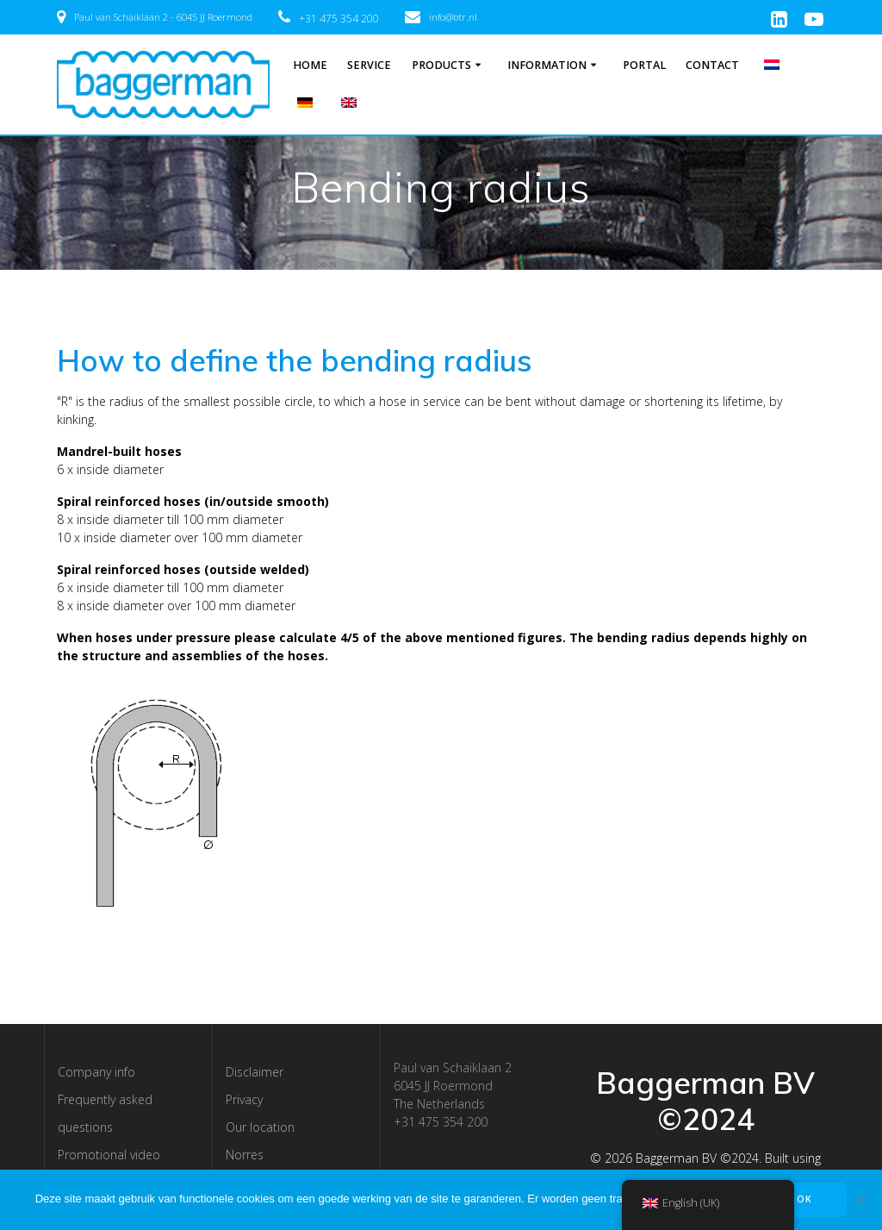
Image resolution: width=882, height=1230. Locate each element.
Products (441, 65)
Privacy (244, 1099)
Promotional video (109, 1154)
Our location (260, 1127)
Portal (644, 65)
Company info (96, 1072)
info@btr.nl (453, 16)
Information (547, 65)
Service (369, 65)
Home (310, 65)
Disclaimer (254, 1072)
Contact (712, 65)
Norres (245, 1154)
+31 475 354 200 (339, 18)
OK (804, 1199)
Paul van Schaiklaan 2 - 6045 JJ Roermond (163, 16)
